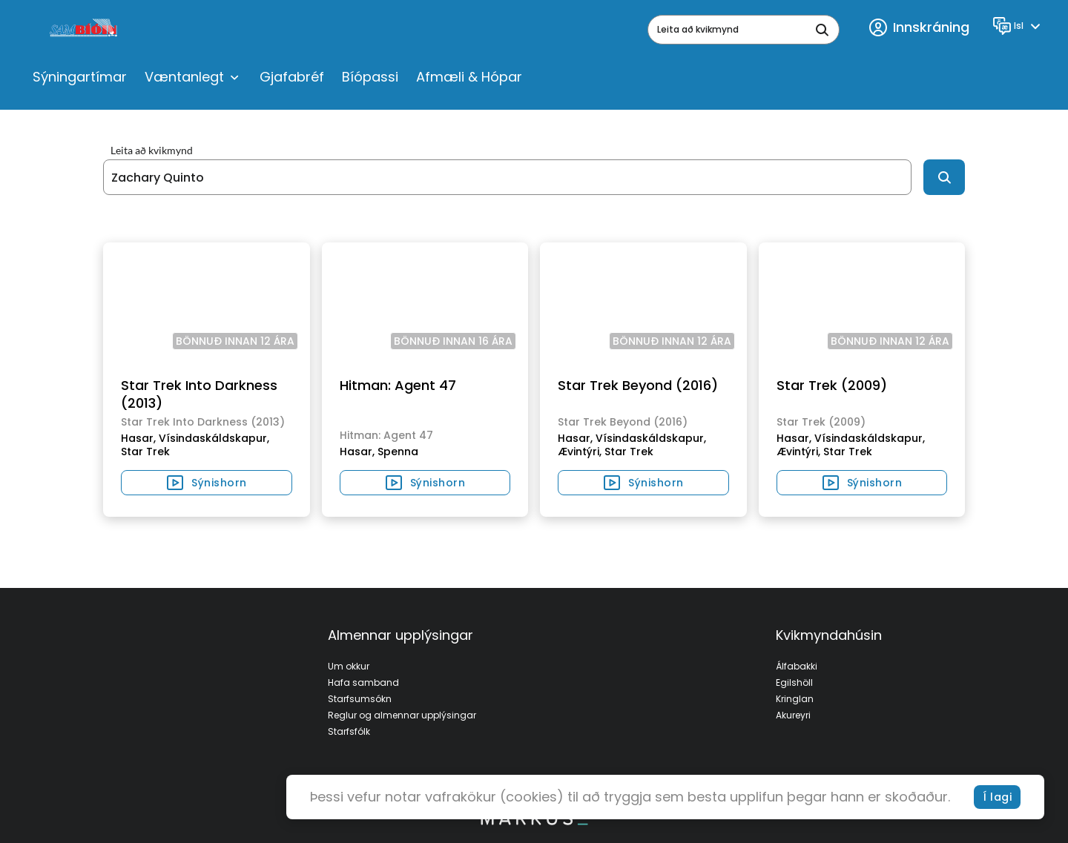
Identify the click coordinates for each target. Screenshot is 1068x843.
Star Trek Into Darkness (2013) (199, 394)
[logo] (85, 29)
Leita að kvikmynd (152, 150)
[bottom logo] (534, 821)
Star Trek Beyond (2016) (638, 385)
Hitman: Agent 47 (398, 385)
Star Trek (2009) (832, 385)
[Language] (1018, 26)
